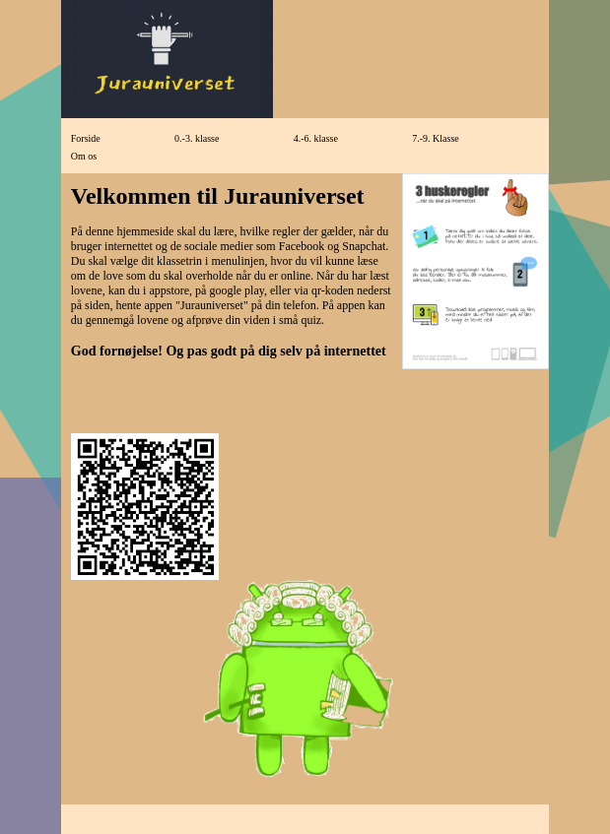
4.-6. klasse (316, 138)
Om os (84, 156)
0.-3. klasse (196, 138)
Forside (86, 138)
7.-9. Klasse (435, 138)
